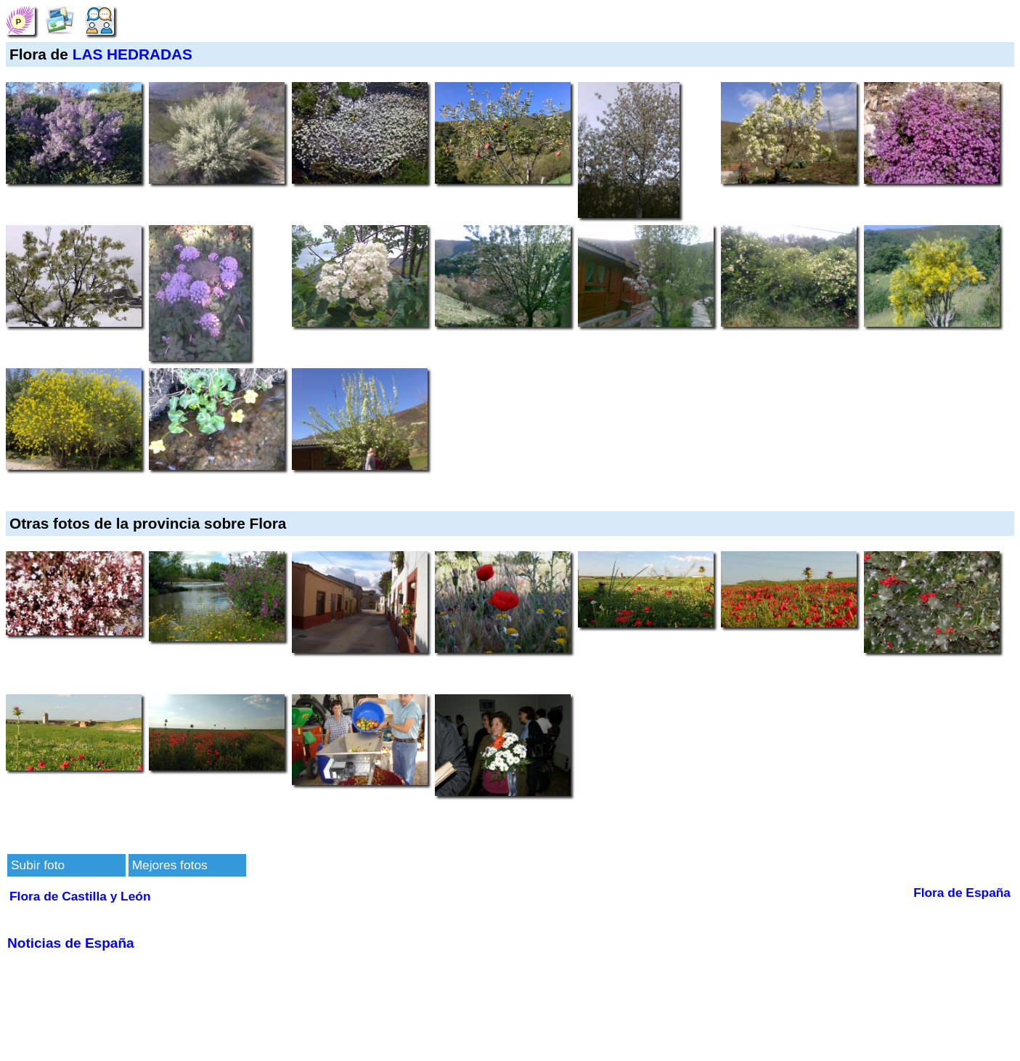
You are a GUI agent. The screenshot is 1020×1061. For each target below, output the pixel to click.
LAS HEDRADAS (132, 54)
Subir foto (38, 865)
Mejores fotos (170, 865)
